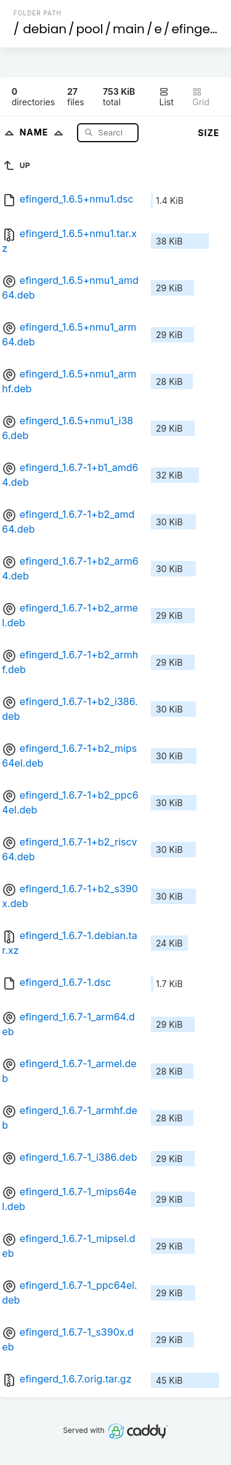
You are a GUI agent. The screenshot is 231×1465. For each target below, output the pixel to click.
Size (208, 132)
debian (45, 29)
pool (89, 29)
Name (44, 132)
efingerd (197, 29)
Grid (200, 97)
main (129, 29)
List (166, 97)
